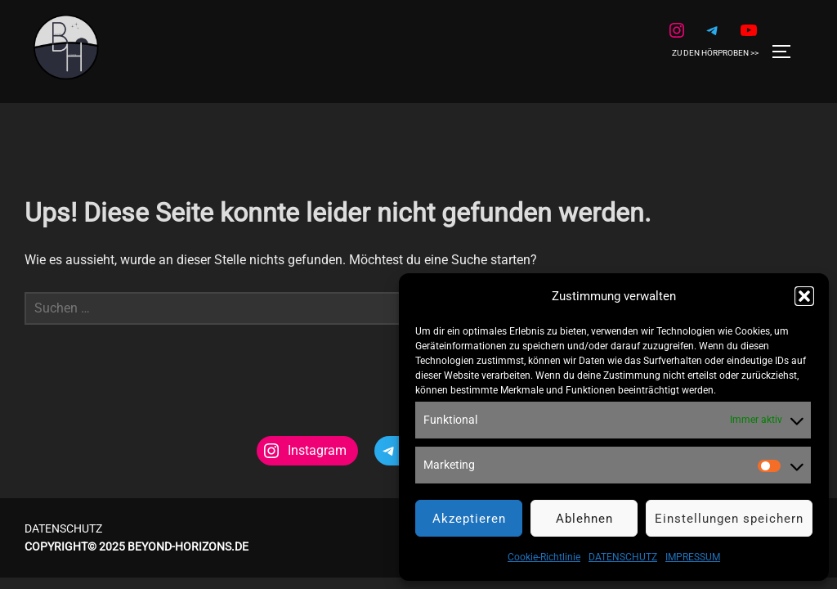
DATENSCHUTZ (623, 557)
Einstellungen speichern (729, 518)
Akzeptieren (469, 518)
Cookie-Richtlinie (544, 557)
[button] (804, 296)
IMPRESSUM (692, 557)
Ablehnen (584, 518)
